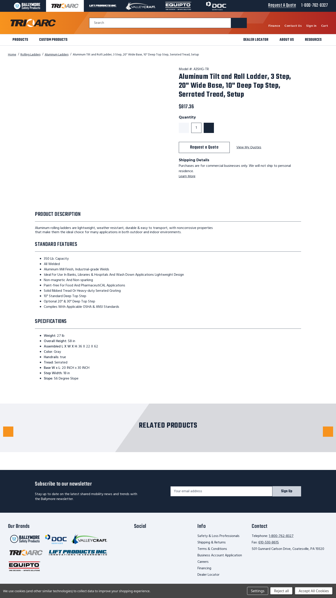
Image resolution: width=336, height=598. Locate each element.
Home (12, 54)
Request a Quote (204, 147)
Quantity (187, 117)
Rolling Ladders (30, 54)
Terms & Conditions (212, 549)
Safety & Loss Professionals (218, 536)
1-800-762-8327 (281, 536)
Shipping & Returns (211, 542)
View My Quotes (249, 147)
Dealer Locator (208, 575)
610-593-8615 (268, 542)
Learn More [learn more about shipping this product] (187, 176)
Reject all (281, 590)
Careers (203, 562)
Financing (204, 568)
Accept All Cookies (314, 590)
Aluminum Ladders (56, 54)
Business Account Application (219, 555)
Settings (257, 590)
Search (99, 23)
